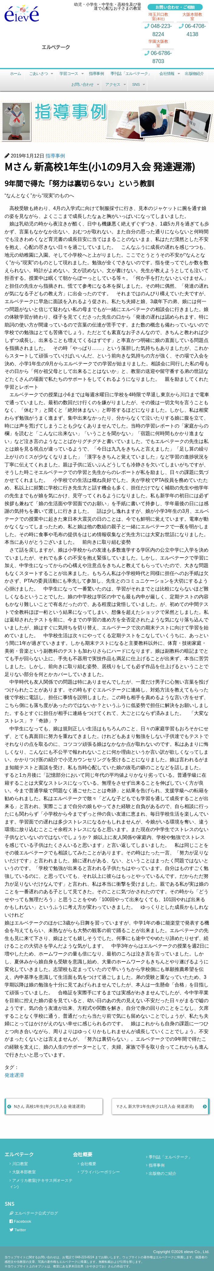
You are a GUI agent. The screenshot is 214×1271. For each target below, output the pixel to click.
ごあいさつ (41, 74)
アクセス (116, 85)
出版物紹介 (194, 73)
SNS (139, 85)
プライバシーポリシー (99, 1172)
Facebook (20, 1221)
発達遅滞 (14, 1075)
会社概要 (87, 1163)
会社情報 (170, 74)
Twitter (17, 1230)
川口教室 (18, 1163)
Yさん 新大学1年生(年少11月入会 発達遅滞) (162, 1106)
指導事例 (96, 73)
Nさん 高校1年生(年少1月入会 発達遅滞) (46, 1106)
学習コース (72, 74)
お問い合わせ (85, 85)
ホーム (15, 73)
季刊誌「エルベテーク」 (131, 73)
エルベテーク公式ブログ (33, 1213)
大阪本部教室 (22, 1172)
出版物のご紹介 (161, 1173)
